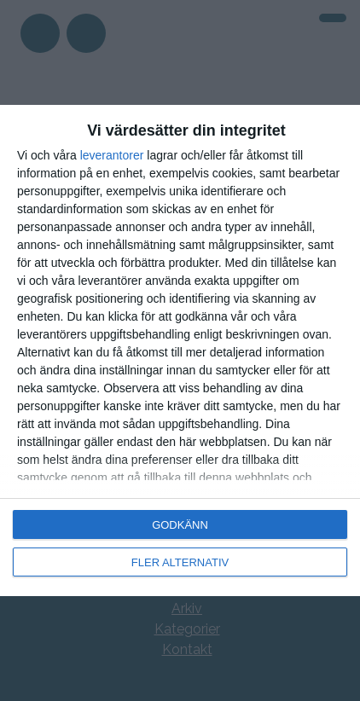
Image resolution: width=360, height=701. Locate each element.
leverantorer (112, 155)
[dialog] (180, 350)
